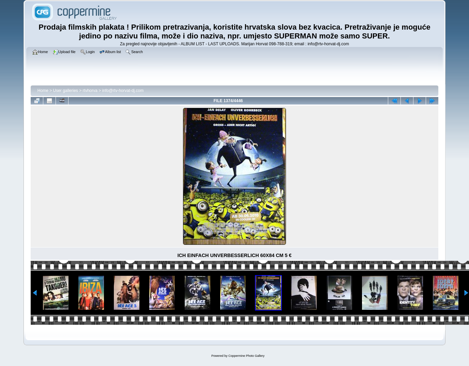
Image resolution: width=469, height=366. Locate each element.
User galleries (65, 90)
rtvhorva (90, 90)
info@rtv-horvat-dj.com (123, 90)
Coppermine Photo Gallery (246, 355)
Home (42, 90)
